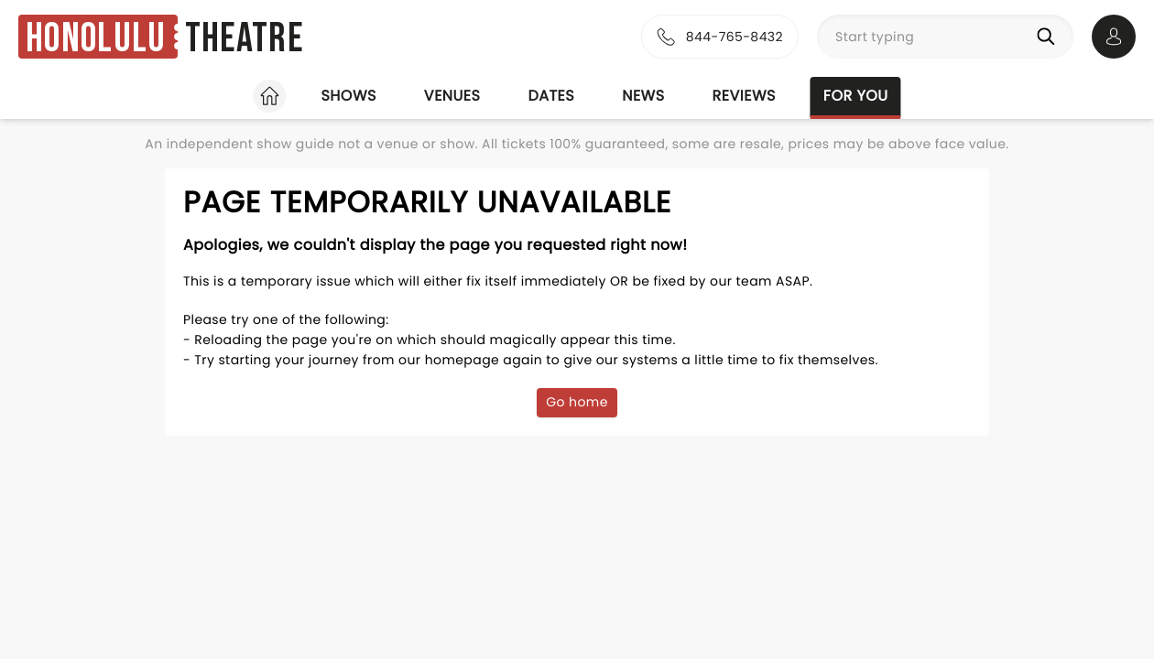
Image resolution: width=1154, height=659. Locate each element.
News (643, 95)
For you (855, 95)
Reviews (744, 95)
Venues (452, 95)
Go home (577, 402)
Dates (551, 95)
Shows (348, 95)
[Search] (1049, 36)
